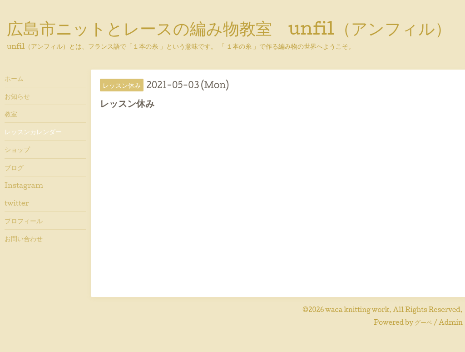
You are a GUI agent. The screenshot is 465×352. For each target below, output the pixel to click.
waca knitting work (357, 309)
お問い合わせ (24, 238)
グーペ (423, 322)
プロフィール (24, 220)
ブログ (14, 167)
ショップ (17, 149)
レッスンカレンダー (33, 131)
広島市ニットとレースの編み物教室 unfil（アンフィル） (229, 27)
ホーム (14, 78)
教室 (11, 114)
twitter (17, 203)
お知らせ (17, 96)
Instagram (24, 185)
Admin (451, 322)
